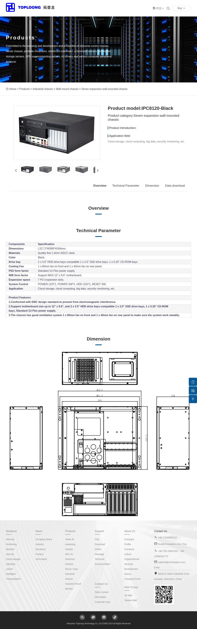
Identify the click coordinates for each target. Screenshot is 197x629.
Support (99, 19)
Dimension (152, 185)
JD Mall (128, 595)
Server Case (71, 569)
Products (45, 19)
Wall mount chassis (67, 89)
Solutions (11, 531)
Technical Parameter (125, 185)
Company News (44, 539)
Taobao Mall (130, 600)
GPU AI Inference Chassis (70, 559)
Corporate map (102, 602)
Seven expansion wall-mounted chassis (104, 89)
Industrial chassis (43, 89)
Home (30, 18)
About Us (118, 19)
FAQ (97, 539)
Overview (99, 185)
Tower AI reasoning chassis (70, 544)
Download (100, 544)
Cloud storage (13, 559)
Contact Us (139, 19)
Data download (175, 185)
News (63, 19)
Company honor (132, 579)
